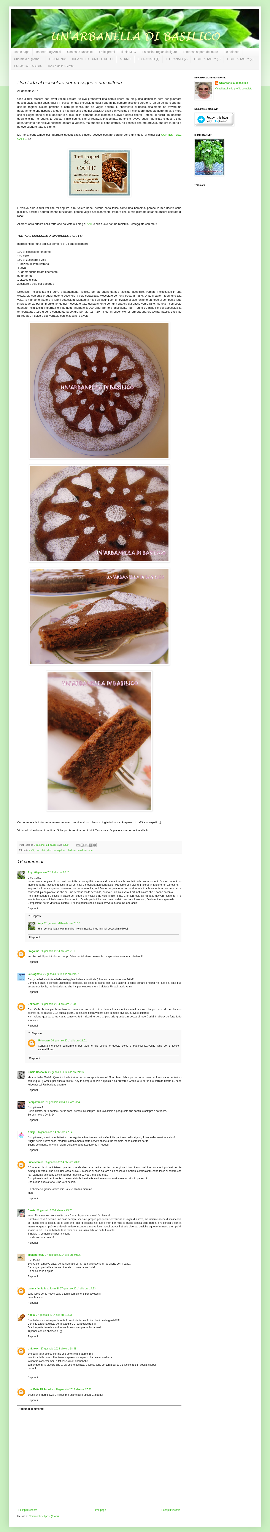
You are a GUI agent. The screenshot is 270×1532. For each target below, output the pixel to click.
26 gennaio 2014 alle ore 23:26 (54, 1210)
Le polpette (231, 52)
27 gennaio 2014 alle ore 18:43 (58, 1348)
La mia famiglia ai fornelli (43, 1288)
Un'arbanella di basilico (233, 82)
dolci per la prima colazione (61, 850)
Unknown (33, 1004)
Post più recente (27, 1509)
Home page (21, 52)
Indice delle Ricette (61, 66)
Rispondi (33, 908)
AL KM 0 (125, 59)
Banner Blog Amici (48, 52)
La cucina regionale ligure (159, 52)
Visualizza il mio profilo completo (233, 88)
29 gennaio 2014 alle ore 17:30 (73, 1389)
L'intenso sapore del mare (200, 52)
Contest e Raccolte (80, 52)
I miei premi (107, 52)
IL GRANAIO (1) (148, 59)
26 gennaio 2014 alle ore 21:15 (58, 951)
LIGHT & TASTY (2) (240, 59)
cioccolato (41, 850)
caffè (31, 850)
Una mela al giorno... (28, 59)
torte (90, 850)
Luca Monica (35, 1162)
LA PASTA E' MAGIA (28, 66)
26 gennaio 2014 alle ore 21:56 (66, 1072)
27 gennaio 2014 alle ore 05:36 (63, 1254)
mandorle (82, 850)
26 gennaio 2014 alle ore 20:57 (62, 923)
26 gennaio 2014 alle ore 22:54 (54, 1132)
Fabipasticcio (36, 1102)
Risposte (37, 916)
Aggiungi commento (31, 1408)
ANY (90, 224)
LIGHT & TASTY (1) (207, 59)
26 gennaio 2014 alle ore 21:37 (61, 974)
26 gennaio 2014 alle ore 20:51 (52, 872)
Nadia (31, 1314)
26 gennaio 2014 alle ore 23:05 (62, 1162)
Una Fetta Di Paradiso (41, 1389)
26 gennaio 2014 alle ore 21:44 (58, 1004)
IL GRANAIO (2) (177, 59)
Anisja (31, 1132)
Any (30, 872)
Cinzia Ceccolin (37, 1072)
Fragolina (33, 951)
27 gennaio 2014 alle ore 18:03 (54, 1314)
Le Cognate (35, 974)
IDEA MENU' (57, 59)
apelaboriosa (36, 1254)
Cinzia (31, 1210)
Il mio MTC (128, 52)
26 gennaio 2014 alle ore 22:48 (63, 1102)
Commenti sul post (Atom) (44, 1516)
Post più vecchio (171, 1509)
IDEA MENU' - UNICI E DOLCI (92, 59)
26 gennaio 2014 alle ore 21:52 (69, 1040)
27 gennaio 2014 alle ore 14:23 (77, 1288)
